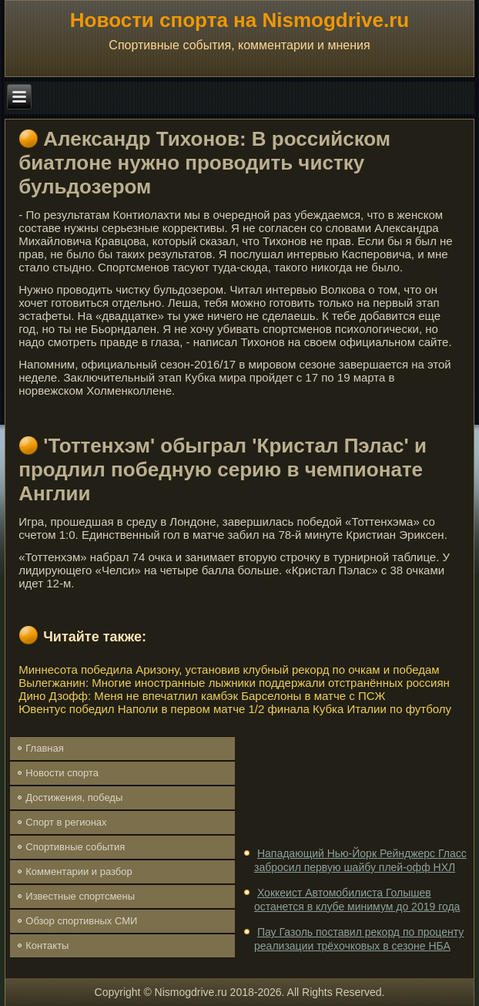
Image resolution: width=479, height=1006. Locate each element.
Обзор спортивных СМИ (81, 921)
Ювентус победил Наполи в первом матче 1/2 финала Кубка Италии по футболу (234, 708)
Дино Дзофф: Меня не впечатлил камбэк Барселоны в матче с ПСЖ (201, 695)
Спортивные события (75, 847)
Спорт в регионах (65, 822)
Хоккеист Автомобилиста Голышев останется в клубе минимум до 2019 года (357, 900)
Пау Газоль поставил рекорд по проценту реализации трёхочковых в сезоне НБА (359, 939)
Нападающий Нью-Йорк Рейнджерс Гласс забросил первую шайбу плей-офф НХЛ (360, 860)
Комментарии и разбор (78, 871)
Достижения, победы (73, 797)
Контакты (47, 945)
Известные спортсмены (80, 896)
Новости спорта (62, 773)
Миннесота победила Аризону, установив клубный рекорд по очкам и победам (228, 669)
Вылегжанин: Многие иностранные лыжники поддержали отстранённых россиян (234, 682)
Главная (44, 748)
